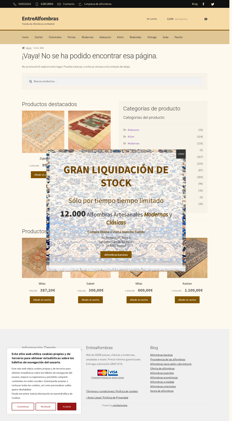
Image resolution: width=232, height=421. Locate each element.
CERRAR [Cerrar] (181, 154)
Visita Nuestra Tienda (129, 232)
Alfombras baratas (116, 254)
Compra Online (98, 232)
